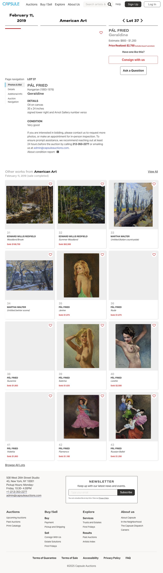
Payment (49, 522)
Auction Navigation (13, 100)
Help (118, 4)
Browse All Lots (15, 465)
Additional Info (15, 93)
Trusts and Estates (92, 522)
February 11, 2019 (21, 17)
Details (11, 89)
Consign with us (133, 60)
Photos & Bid (15, 84)
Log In (152, 4)
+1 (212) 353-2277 (16, 492)
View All (153, 171)
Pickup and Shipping (55, 526)
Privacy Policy (104, 498)
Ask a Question (133, 70)
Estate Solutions (53, 541)
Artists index (89, 541)
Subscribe (126, 492)
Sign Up (133, 4)
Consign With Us (53, 537)
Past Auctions (90, 537)
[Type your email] (92, 492)
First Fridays (51, 546)
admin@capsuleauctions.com (51, 148)
